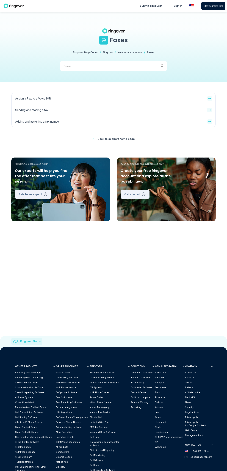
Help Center (191, 430)
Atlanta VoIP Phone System (29, 422)
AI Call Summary (23, 457)
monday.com (161, 432)
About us (189, 377)
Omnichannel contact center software (104, 444)
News (188, 402)
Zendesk (159, 377)
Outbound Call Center (142, 372)
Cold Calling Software (67, 377)
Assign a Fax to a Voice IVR (113, 98)
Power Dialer (96, 397)
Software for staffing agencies (72, 417)
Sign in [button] (178, 6)
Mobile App (62, 462)
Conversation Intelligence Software (33, 437)
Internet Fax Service (100, 412)
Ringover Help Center (85, 52)
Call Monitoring (97, 455)
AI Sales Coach (23, 447)
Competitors (62, 452)
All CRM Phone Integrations (169, 437)
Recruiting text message (28, 372)
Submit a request (151, 6)
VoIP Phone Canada (25, 452)
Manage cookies (194, 435)
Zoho (157, 392)
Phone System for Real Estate (30, 407)
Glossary (60, 467)
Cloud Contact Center (26, 427)
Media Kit (190, 397)
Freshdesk (160, 387)
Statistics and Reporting (102, 450)
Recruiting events (65, 437)
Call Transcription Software (29, 412)
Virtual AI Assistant (24, 402)
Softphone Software (66, 392)
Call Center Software (141, 387)
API (156, 442)
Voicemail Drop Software (103, 432)
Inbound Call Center (141, 377)
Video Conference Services (104, 382)
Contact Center (138, 392)
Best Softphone (64, 397)
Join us (189, 382)
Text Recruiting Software (69, 402)
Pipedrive (160, 397)
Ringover (108, 52)
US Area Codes (64, 457)
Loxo (157, 412)
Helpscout (160, 422)
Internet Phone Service (68, 382)
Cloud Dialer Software (26, 432)
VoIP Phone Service (66, 387)
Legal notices (192, 412)
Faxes (150, 52)
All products (62, 447)
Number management (130, 52)
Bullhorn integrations (66, 407)
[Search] (113, 66)
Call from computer (141, 397)
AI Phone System (24, 397)
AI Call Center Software (27, 442)
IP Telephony (138, 382)
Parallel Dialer (63, 372)
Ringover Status (30, 341)
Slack (158, 427)
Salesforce (161, 372)
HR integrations (64, 412)
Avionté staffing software (69, 427)
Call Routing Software (26, 417)
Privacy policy (192, 417)
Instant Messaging (99, 407)
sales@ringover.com (201, 457)
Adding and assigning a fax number (113, 121)
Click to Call (96, 417)
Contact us (190, 372)
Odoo (158, 417)
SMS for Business (99, 427)
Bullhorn (159, 402)
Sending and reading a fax (113, 110)
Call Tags (94, 437)
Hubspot (159, 382)
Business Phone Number (69, 422)
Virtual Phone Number (101, 402)
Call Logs (94, 465)
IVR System (96, 387)
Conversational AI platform (29, 387)
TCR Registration (24, 462)
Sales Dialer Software (26, 382)
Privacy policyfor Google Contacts (195, 424)
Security (189, 407)
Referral (189, 387)
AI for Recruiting (64, 432)
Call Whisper (96, 460)
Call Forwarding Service (102, 377)
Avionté (159, 407)
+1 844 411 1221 (196, 451)
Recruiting (136, 407)
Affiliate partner (193, 392)
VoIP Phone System (100, 392)
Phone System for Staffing (29, 377)
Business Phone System (102, 372)
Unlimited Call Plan (99, 422)
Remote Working (139, 402)
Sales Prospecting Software (29, 392)
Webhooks (160, 447)
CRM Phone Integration (68, 442)
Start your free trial (213, 6)
